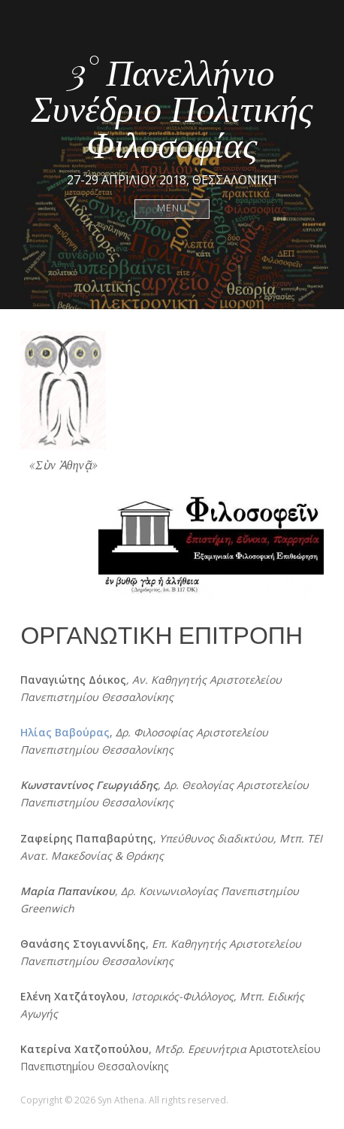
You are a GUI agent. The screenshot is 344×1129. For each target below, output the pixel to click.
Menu (172, 208)
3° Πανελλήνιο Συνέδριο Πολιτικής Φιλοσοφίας (171, 107)
